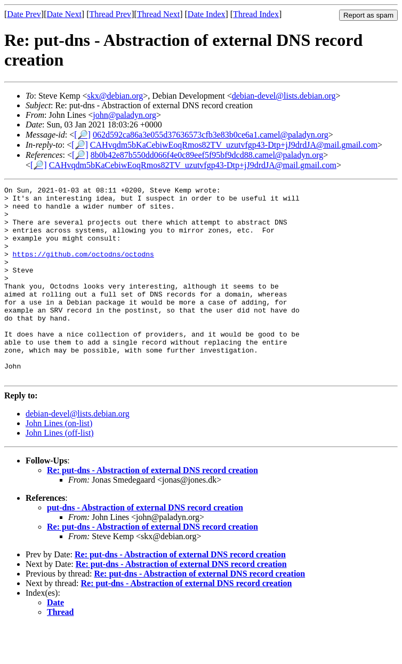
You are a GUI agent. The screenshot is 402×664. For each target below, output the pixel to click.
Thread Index (256, 14)
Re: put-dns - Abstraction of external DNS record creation (152, 508)
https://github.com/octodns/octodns (83, 268)
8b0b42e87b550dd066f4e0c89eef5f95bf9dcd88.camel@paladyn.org (207, 154)
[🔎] (82, 134)
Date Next (64, 14)
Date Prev (24, 14)
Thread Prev (110, 14)
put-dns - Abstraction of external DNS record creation (145, 545)
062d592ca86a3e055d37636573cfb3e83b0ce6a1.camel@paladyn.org (210, 134)
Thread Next (158, 14)
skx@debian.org (115, 95)
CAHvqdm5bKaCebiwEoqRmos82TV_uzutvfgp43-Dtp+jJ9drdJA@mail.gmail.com (233, 144)
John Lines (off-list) (60, 471)
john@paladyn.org (124, 114)
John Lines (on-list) (59, 461)
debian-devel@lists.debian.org (284, 95)
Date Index (207, 14)
